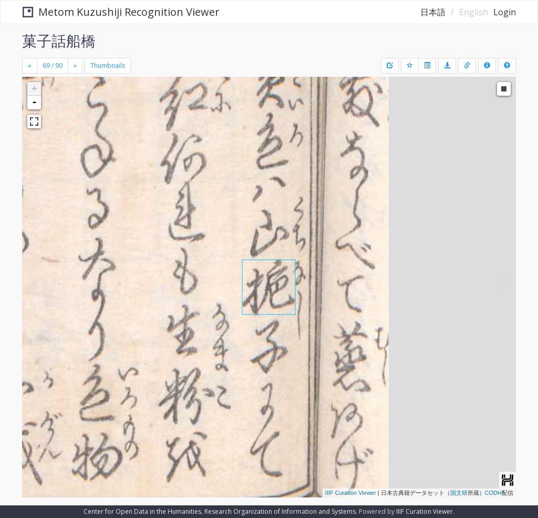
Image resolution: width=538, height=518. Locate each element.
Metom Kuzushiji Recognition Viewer (121, 12)
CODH (493, 493)
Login (504, 12)
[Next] (75, 66)
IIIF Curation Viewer (350, 493)
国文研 (459, 493)
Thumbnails (107, 65)
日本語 (433, 12)
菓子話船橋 (59, 40)
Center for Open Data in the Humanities (142, 511)
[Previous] (29, 66)
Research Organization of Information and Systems (280, 511)
